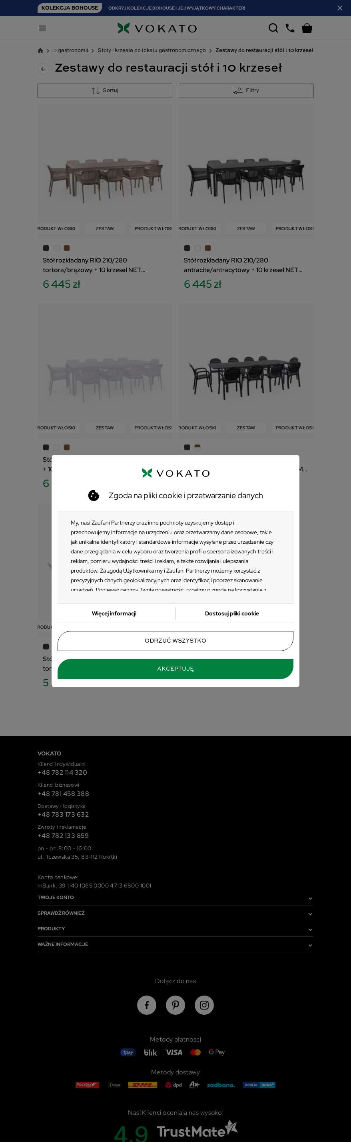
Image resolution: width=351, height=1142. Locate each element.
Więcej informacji (114, 613)
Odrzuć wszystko (175, 641)
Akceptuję (175, 669)
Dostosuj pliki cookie (232, 613)
